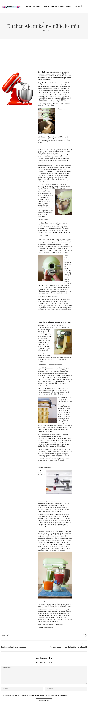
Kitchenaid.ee (49, 628)
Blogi (44, 22)
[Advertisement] (44, 56)
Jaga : (3, 636)
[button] (84, 7)
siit (66, 293)
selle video (44, 516)
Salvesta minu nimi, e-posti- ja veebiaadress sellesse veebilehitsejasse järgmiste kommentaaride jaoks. (35, 695)
